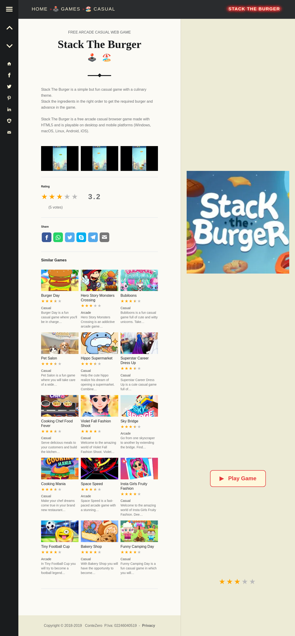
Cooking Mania (53, 484)
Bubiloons (129, 295)
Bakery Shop (91, 546)
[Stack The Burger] (238, 222)
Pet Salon (49, 358)
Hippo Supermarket (96, 358)
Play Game (237, 478)
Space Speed (92, 484)
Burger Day (50, 295)
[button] (9, 9)
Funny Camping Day (137, 546)
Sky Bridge (129, 421)
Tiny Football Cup (55, 546)
